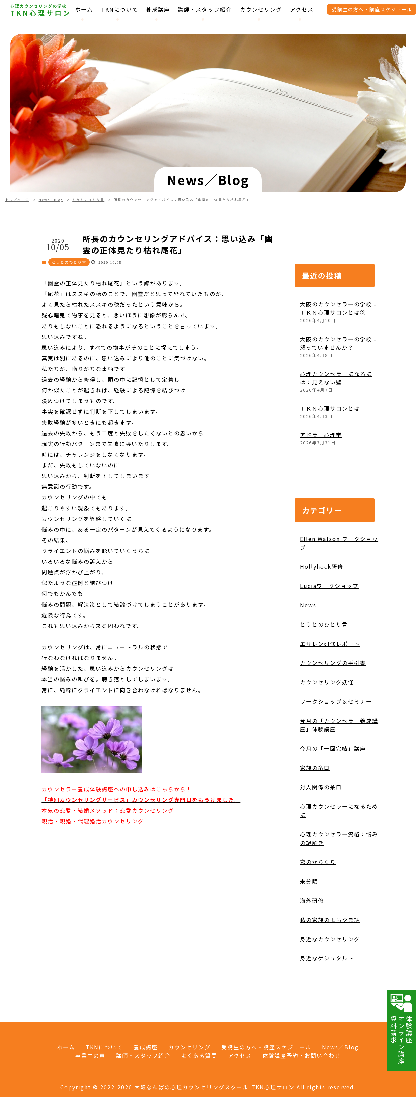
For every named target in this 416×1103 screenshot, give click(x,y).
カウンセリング (261, 9)
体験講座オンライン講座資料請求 (401, 1029)
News (308, 635)
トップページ (17, 199)
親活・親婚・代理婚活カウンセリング (92, 851)
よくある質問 (199, 1055)
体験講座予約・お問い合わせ (301, 1055)
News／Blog (51, 199)
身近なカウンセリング (330, 969)
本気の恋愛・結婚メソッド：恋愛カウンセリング (107, 840)
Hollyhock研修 (321, 596)
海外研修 (312, 930)
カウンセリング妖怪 (327, 712)
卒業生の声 (90, 1055)
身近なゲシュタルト (327, 988)
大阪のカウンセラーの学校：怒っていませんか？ (339, 373)
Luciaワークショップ (329, 616)
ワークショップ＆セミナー (336, 731)
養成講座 (158, 9)
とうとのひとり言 (88, 199)
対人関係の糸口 (321, 817)
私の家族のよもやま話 (330, 950)
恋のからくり (318, 892)
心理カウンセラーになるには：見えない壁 (336, 407)
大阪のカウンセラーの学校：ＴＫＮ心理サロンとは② (339, 338)
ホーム (84, 9)
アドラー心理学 (321, 464)
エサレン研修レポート (330, 673)
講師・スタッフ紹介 (205, 9)
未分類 (309, 911)
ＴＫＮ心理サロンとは (330, 438)
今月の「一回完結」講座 (339, 778)
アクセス (302, 9)
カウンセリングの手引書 (333, 693)
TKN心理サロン (40, 13)
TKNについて (119, 9)
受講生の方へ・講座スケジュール (266, 1047)
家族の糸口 (315, 798)
